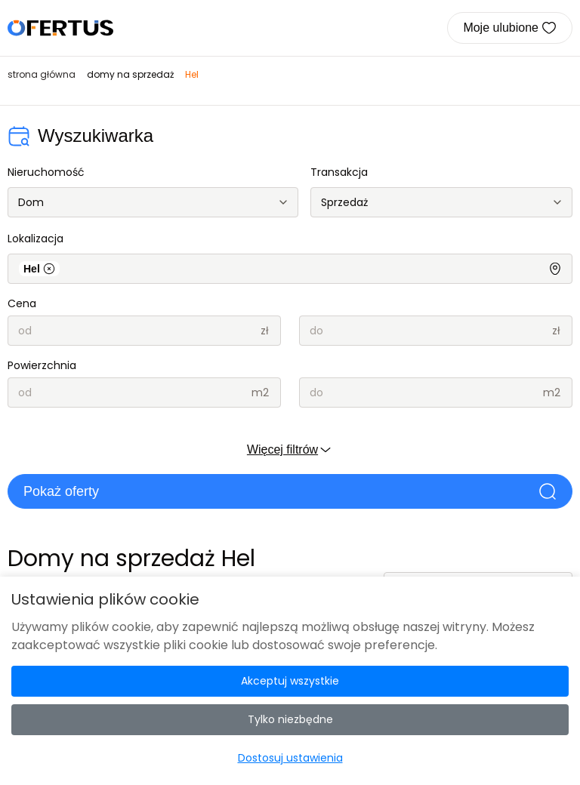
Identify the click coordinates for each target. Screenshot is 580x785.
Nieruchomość (46, 172)
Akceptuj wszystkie (290, 680)
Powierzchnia (42, 365)
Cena (22, 303)
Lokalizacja (35, 238)
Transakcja (339, 172)
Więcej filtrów (290, 449)
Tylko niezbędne (290, 719)
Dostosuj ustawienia (290, 757)
